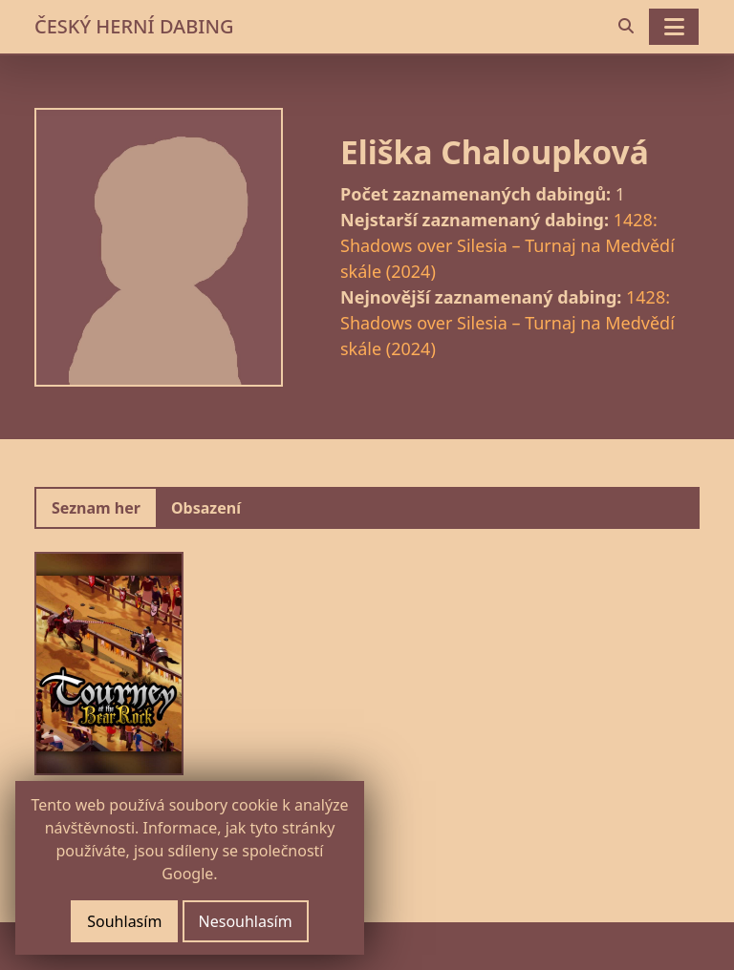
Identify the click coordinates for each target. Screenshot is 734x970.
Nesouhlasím (245, 921)
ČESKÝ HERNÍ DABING (133, 26)
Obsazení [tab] (206, 507)
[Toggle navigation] (674, 27)
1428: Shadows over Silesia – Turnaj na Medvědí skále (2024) (507, 245)
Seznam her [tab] (96, 507)
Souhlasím (124, 921)
